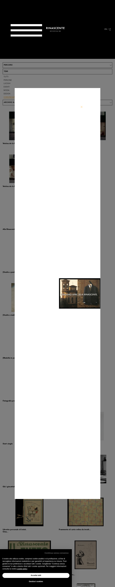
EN (106, 29)
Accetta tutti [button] (36, 575)
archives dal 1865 (55, 31)
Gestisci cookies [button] (36, 581)
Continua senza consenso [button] (57, 553)
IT (110, 29)
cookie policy (22, 569)
